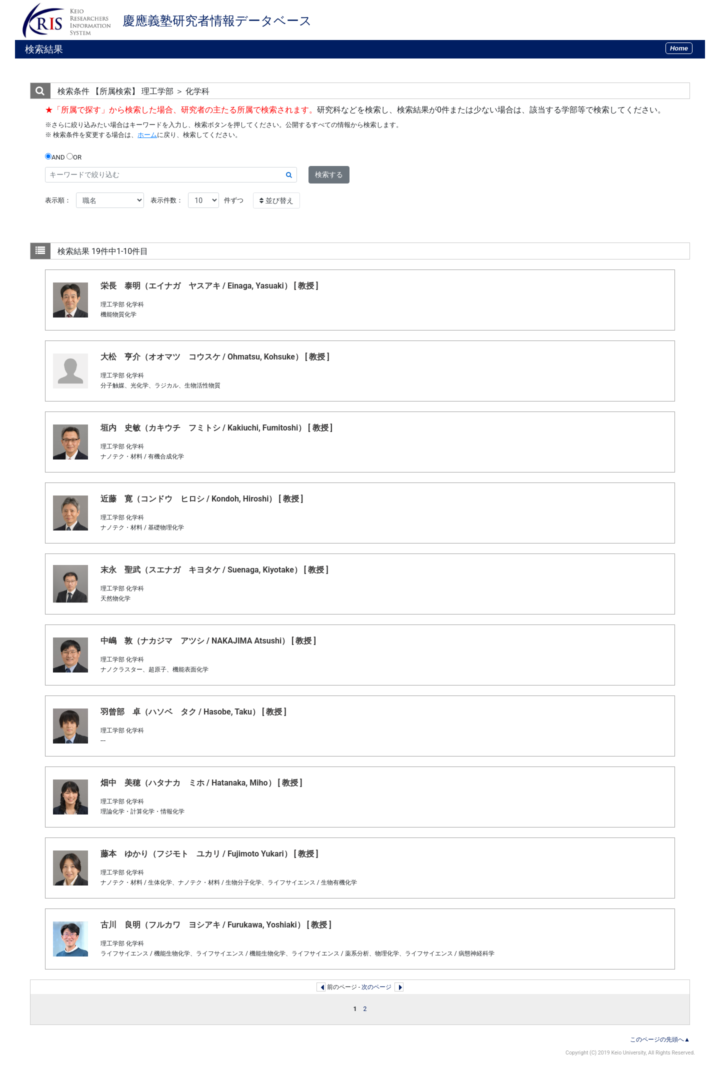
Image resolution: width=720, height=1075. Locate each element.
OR (74, 157)
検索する (329, 174)
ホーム (147, 134)
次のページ (377, 987)
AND (55, 157)
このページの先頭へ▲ (660, 1039)
